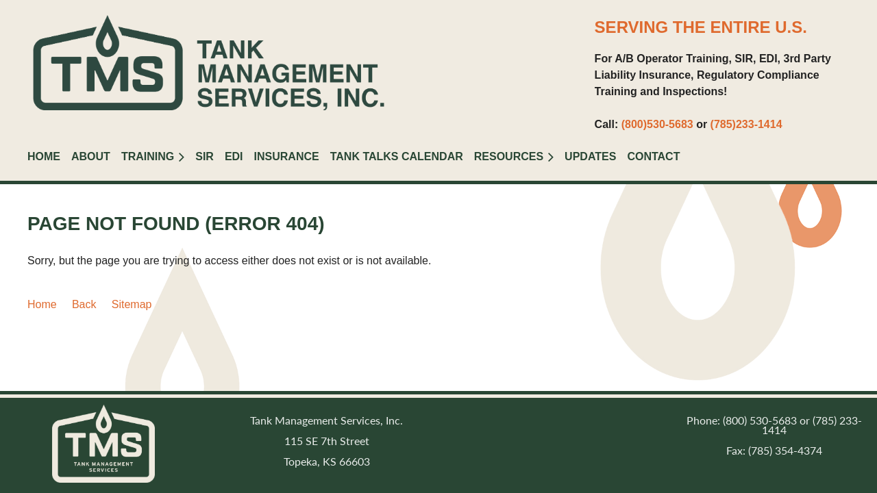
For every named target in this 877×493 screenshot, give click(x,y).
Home (42, 304)
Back (84, 304)
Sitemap (132, 304)
